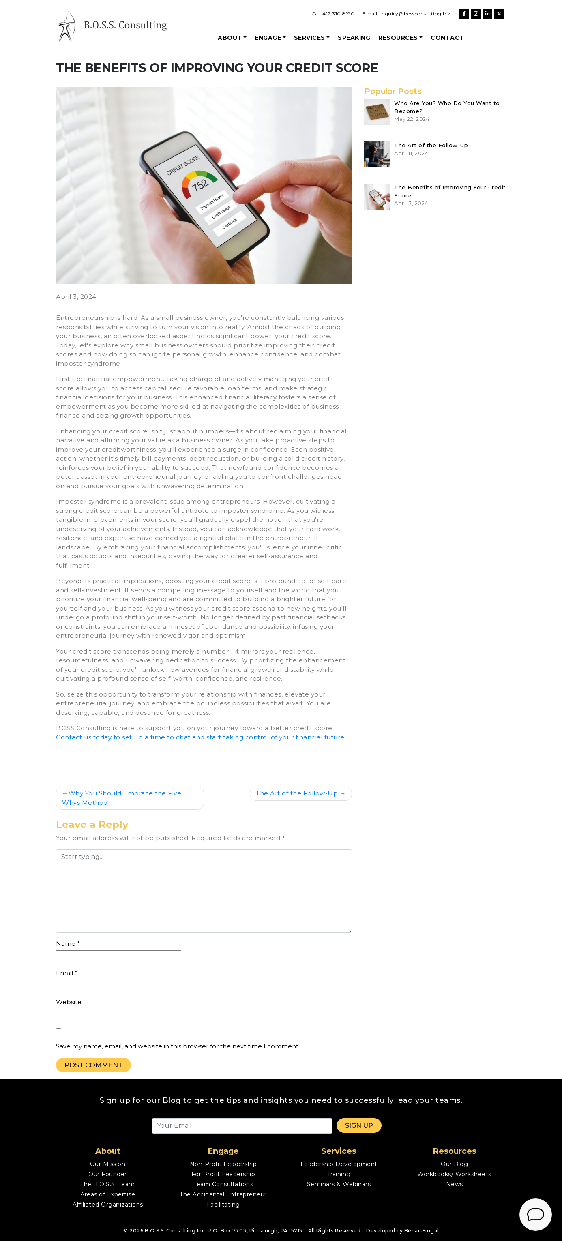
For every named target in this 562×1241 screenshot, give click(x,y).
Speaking (354, 37)
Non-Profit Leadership (223, 1164)
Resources (398, 37)
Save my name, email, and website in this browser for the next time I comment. (178, 1046)
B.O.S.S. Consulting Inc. (175, 1231)
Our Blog (454, 1164)
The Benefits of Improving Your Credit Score (450, 191)
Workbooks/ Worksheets (454, 1174)
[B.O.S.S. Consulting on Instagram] (476, 14)
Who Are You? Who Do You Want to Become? (447, 107)
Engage (268, 37)
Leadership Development (339, 1164)
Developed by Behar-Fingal (402, 1231)
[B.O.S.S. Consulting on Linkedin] (487, 14)
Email (66, 973)
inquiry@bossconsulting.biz (415, 14)
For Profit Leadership (223, 1174)
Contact (447, 37)
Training (339, 1174)
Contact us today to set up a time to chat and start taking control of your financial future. (201, 737)
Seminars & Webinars (339, 1184)
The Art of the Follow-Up (297, 793)
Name (68, 943)
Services (309, 37)
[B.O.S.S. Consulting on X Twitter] (499, 14)
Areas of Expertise (107, 1194)
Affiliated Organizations (108, 1204)
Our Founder (107, 1174)
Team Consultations (223, 1184)
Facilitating (223, 1204)
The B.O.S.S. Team (107, 1184)
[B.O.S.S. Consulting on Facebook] (464, 14)
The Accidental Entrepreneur (223, 1194)
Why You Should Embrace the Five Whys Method (121, 797)
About (230, 37)
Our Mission (108, 1164)
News (454, 1184)
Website (69, 1002)
